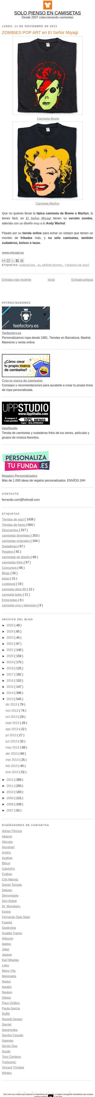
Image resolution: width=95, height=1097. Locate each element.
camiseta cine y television (20, 605)
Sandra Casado (12, 1035)
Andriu (6, 852)
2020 (10, 656)
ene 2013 (12, 772)
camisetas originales (16, 541)
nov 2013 (12, 710)
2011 (10, 785)
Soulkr (6, 1051)
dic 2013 (12, 704)
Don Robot (9, 901)
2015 (10, 686)
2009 (10, 798)
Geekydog (9, 927)
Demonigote (10, 895)
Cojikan (7, 874)
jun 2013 (12, 741)
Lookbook (9, 584)
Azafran (7, 858)
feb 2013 (12, 765)
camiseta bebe (12, 594)
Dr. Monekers (11, 906)
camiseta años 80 (14, 589)
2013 (10, 699)
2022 (10, 643)
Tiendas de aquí (77, 265)
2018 (10, 668)
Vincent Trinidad (13, 1067)
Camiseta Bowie (48, 118)
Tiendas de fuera (14, 524)
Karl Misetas (10, 960)
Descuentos (10, 530)
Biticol (6, 863)
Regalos (8, 551)
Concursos (9, 567)
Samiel (6, 1024)
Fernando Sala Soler (16, 917)
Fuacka (7, 922)
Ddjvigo (7, 890)
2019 (10, 662)
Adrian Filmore (12, 831)
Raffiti (6, 1013)
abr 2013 (12, 753)
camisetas (27, 265)
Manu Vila (9, 970)
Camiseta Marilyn (47, 203)
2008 (10, 804)
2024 (10, 631)
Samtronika (9, 1030)
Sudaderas (10, 546)
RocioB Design (12, 1019)
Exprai (6, 911)
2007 (10, 810)
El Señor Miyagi (38, 218)
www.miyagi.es (13, 252)
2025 (10, 625)
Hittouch (7, 938)
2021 (10, 650)
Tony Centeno (11, 1056)
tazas (6, 578)
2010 (10, 792)
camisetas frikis (13, 562)
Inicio (51, 279)
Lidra (5, 965)
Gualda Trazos (12, 933)
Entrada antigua (82, 279)
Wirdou (7, 1073)
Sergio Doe (9, 1046)
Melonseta (9, 976)
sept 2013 (13, 722)
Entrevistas (10, 600)
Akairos (7, 836)
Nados (6, 981)
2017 (10, 674)
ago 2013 (12, 729)
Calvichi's (8, 868)
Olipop (6, 997)
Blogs (6, 573)
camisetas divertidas (16, 535)
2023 (10, 637)
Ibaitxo (6, 944)
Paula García (11, 1008)
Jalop (5, 949)
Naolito (7, 987)
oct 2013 (12, 716)
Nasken (7, 992)
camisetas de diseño (16, 557)
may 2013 (13, 747)
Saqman (7, 1040)
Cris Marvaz (10, 879)
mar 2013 (12, 759)
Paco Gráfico (11, 1003)
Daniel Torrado (12, 884)
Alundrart (8, 847)
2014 (10, 693)
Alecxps (7, 841)
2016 (10, 680)
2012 (10, 779)
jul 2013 (11, 735)
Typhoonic (9, 1062)
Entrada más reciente (16, 279)
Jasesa (7, 954)
